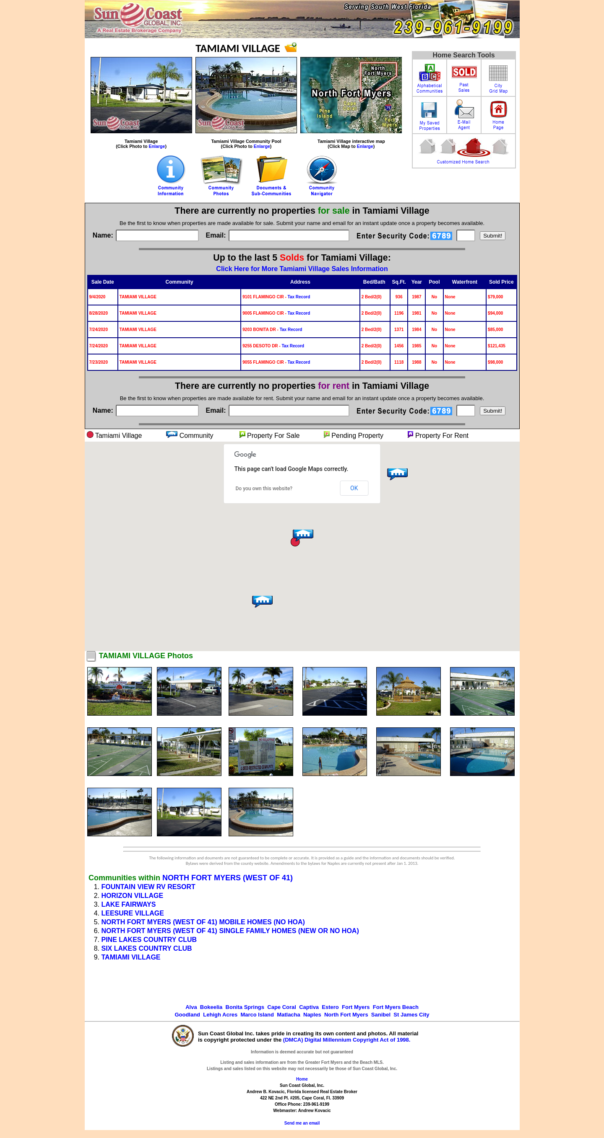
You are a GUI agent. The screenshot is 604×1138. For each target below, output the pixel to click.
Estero (330, 1007)
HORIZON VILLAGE (133, 895)
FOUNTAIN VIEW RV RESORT (148, 886)
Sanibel (381, 1014)
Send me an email (302, 1123)
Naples (312, 1014)
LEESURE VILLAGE (133, 913)
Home (302, 1079)
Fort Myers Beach (396, 1007)
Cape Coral (281, 1007)
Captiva (309, 1007)
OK (354, 488)
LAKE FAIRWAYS (129, 904)
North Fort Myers (346, 1014)
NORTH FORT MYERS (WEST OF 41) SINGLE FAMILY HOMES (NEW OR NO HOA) (230, 930)
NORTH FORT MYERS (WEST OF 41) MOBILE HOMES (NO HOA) (203, 922)
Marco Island (256, 1014)
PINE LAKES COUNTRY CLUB (149, 939)
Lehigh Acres (220, 1014)
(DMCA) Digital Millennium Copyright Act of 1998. (347, 1040)
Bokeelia (211, 1007)
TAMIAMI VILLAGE (131, 957)
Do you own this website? (264, 488)
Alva (191, 1007)
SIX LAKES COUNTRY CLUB (147, 948)
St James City (411, 1014)
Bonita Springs (245, 1007)
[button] (261, 604)
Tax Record (299, 297)
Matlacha (288, 1014)
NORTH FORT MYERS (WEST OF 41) (227, 878)
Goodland (187, 1014)
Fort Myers (356, 1007)
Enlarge (156, 146)
